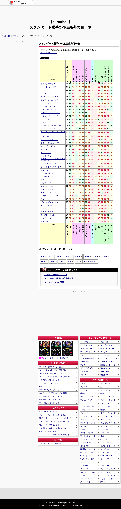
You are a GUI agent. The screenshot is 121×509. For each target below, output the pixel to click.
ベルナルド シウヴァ (48, 109)
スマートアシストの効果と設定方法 (52, 370)
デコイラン (104, 342)
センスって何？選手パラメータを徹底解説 (55, 377)
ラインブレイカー (87, 342)
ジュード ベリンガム (48, 87)
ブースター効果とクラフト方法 (51, 367)
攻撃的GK (84, 375)
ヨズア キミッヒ (47, 103)
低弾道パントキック (108, 446)
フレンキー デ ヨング (49, 106)
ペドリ (43, 122)
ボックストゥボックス (108, 358)
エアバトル (84, 469)
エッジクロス (105, 433)
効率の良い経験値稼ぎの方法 (50, 400)
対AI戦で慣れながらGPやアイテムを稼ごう (55, 418)
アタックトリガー (107, 479)
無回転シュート (106, 410)
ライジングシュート (108, 413)
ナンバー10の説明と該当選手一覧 (58, 278)
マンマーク (84, 462)
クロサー (83, 355)
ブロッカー (104, 465)
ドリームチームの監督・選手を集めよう (54, 435)
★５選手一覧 (89, 261)
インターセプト (86, 465)
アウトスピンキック (87, 436)
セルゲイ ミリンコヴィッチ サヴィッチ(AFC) (53, 159)
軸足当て (103, 393)
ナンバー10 (104, 355)
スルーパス (84, 429)
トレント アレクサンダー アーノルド (53, 132)
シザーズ (83, 383)
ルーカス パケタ (47, 173)
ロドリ (43, 90)
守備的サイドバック (108, 368)
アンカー (83, 365)
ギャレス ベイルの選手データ (57, 282)
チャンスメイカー (107, 348)
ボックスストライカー (88, 345)
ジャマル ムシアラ (48, 119)
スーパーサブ (85, 482)
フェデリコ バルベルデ (49, 100)
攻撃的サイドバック (108, 365)
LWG (68, 256)
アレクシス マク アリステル (51, 125)
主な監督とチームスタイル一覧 (51, 396)
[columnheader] (52, 71)
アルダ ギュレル (47, 221)
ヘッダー (83, 403)
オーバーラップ (106, 371)
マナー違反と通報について (49, 403)
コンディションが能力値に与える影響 (53, 393)
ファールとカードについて (55, 275)
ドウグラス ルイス (48, 205)
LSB (61, 261)
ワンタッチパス (106, 426)
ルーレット (104, 387)
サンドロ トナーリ (48, 218)
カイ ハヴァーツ (47, 170)
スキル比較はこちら (48, 53)
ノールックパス (86, 439)
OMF (77, 256)
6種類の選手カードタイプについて (52, 373)
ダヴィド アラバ (47, 149)
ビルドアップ (85, 371)
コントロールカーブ (87, 406)
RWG (59, 256)
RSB (52, 261)
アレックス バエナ (48, 186)
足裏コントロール (87, 397)
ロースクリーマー (107, 416)
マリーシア (104, 459)
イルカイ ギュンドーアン (50, 116)
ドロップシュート (87, 413)
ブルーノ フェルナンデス (50, 143)
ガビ (42, 179)
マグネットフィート (108, 400)
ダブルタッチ (105, 383)
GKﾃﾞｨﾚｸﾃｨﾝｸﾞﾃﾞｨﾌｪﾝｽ (108, 456)
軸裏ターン (84, 393)
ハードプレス (85, 362)
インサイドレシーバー (108, 352)
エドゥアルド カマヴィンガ (51, 167)
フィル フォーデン (48, 129)
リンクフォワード (87, 348)
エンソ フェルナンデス (49, 163)
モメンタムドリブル (108, 397)
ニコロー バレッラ (48, 176)
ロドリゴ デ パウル (48, 146)
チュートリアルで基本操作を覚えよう (53, 415)
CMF (105, 256)
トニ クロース (46, 153)
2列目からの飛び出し (88, 358)
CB (69, 261)
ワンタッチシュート (87, 423)
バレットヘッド (106, 403)
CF (42, 256)
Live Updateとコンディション (50, 390)
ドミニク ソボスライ (48, 192)
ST (50, 256)
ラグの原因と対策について (49, 380)
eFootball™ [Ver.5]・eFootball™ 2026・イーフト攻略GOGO (60, 505)
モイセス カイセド (48, 212)
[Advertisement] (60, 11)
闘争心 (103, 482)
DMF (43, 261)
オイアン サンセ (47, 189)
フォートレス (105, 472)
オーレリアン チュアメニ (50, 97)
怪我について (44, 386)
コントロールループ (87, 410)
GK (77, 261)
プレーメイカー (106, 362)
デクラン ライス (47, 93)
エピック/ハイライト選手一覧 (50, 443)
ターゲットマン (106, 345)
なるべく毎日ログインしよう (50, 425)
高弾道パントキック (87, 449)
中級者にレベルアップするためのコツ (53, 428)
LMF (96, 256)
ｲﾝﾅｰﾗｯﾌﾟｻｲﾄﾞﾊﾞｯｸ (87, 368)
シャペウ (83, 390)
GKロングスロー (86, 452)
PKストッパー (85, 456)
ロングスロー (105, 449)
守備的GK (104, 375)
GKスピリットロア (87, 459)
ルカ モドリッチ (47, 156)
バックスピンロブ (107, 429)
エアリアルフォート (108, 475)
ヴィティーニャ (47, 183)
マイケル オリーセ (48, 199)
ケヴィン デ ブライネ (49, 84)
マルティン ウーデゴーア (50, 113)
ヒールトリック (106, 420)
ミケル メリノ (46, 137)
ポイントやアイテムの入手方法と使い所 (54, 422)
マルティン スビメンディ (50, 196)
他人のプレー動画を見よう (49, 431)
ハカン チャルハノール (49, 140)
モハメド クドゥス (48, 215)
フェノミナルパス (107, 442)
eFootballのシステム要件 (48, 412)
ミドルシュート (86, 416)
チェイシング (105, 462)
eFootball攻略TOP (8, 36)
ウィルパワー (85, 426)
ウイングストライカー (88, 352)
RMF (87, 256)
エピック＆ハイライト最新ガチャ (56, 350)
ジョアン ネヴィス (48, 208)
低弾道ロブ (84, 446)
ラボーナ (103, 436)
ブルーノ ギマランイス (49, 202)
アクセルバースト (87, 400)
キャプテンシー (86, 479)
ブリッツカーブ (106, 406)
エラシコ (83, 387)
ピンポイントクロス (87, 433)
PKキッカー (104, 452)
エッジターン (105, 390)
